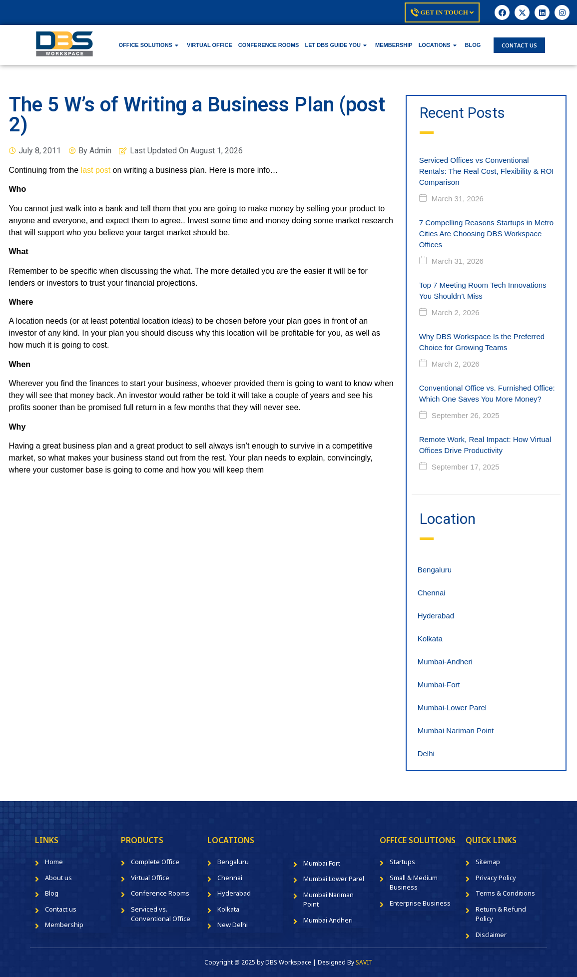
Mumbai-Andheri (445, 661)
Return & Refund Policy (501, 914)
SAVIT (364, 962)
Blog (51, 893)
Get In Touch (442, 12)
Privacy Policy (496, 877)
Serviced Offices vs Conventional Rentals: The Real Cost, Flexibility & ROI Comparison (486, 171)
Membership (64, 924)
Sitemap (488, 861)
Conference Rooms (160, 893)
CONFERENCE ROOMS (268, 45)
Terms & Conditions (505, 893)
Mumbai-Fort (439, 684)
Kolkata (430, 638)
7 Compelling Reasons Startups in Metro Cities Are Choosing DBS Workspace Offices (486, 233)
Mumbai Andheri (328, 920)
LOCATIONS (438, 45)
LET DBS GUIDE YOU (336, 45)
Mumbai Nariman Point (456, 730)
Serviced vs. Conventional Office (160, 914)
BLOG (473, 45)
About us (58, 877)
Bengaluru (435, 569)
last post (96, 170)
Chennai (432, 592)
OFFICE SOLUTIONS (148, 45)
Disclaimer (491, 934)
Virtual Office (150, 877)
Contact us (60, 909)
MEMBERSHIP (394, 45)
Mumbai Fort (321, 863)
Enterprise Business (420, 903)
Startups (402, 861)
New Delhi (232, 924)
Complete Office (155, 861)
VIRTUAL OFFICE (209, 45)
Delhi (426, 753)
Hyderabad (436, 615)
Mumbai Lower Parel (333, 878)
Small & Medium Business (414, 882)
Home (54, 861)
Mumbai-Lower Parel (452, 707)
